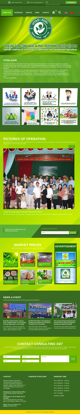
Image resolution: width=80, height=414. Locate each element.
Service (29, 12)
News (37, 12)
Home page (7, 12)
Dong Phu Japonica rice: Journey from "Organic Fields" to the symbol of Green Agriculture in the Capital (14, 322)
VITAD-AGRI (39, 412)
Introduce (18, 12)
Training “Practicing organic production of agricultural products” (23, 212)
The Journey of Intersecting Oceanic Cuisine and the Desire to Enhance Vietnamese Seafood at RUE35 (65, 322)
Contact (45, 12)
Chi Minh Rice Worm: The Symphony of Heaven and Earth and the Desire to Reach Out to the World (39, 322)
